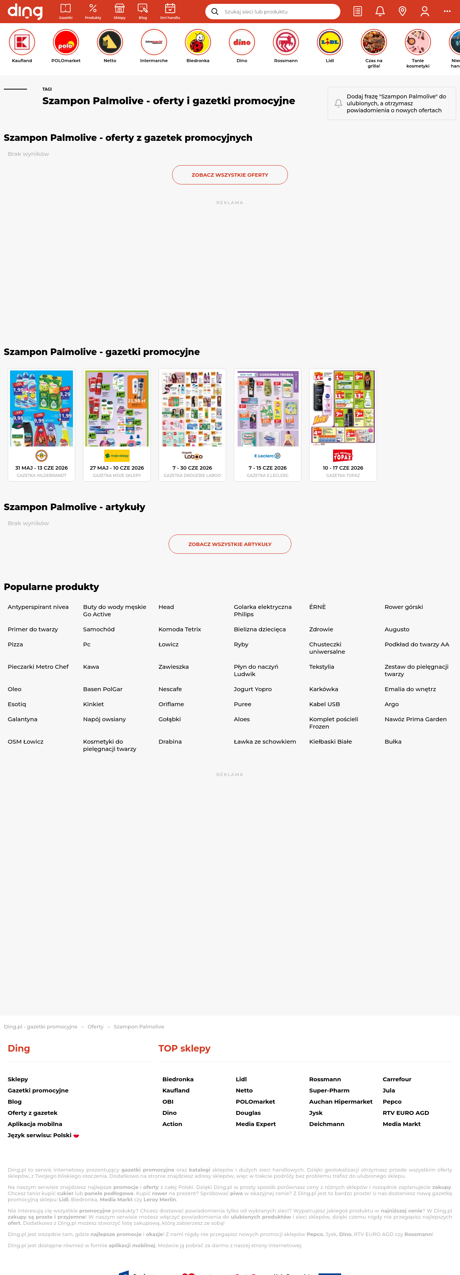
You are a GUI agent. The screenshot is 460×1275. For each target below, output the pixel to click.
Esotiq (17, 704)
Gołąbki (170, 719)
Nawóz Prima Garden (416, 719)
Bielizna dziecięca (260, 629)
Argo (392, 704)
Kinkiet (93, 704)
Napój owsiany (104, 719)
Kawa (91, 666)
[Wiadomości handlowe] (143, 11)
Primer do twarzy (33, 629)
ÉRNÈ (317, 606)
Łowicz (169, 644)
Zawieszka (174, 666)
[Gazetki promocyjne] (66, 11)
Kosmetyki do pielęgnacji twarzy (109, 745)
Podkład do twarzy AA (417, 644)
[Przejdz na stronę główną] (25, 11)
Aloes (242, 719)
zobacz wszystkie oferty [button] (230, 175)
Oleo (15, 689)
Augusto (397, 629)
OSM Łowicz (25, 741)
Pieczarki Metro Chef (38, 666)
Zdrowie (321, 629)
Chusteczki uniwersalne (327, 648)
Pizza (15, 644)
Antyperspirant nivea (38, 606)
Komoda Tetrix (180, 629)
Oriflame (171, 704)
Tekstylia (321, 666)
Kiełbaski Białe (330, 741)
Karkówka (323, 689)
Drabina (170, 741)
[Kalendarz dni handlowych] (170, 11)
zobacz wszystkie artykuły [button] (230, 544)
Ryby (241, 644)
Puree (242, 704)
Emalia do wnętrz (410, 689)
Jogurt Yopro (253, 689)
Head (166, 606)
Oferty (95, 1026)
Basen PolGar (102, 689)
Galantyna (22, 719)
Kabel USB (324, 704)
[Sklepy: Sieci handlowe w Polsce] (120, 11)
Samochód (99, 629)
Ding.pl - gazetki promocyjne (41, 1026)
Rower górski (404, 606)
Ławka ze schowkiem (265, 741)
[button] (358, 11)
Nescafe (170, 689)
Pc (86, 644)
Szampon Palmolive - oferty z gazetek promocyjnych (128, 137)
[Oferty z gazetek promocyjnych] (93, 11)
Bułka (393, 741)
